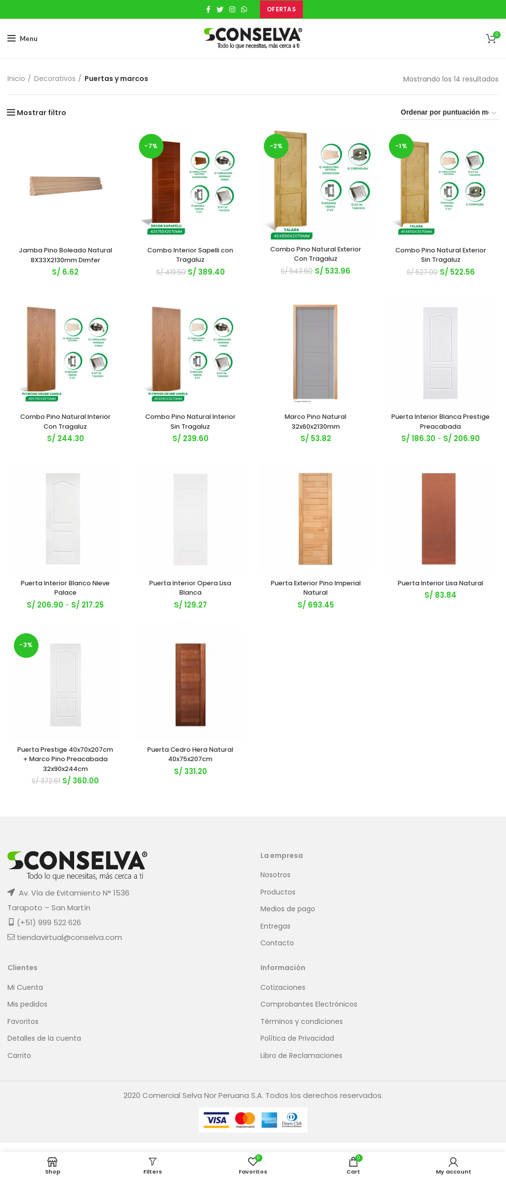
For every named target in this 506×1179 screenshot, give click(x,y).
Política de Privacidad (297, 1048)
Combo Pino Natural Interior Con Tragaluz (63, 434)
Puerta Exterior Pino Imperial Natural (316, 601)
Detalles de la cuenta (44, 1048)
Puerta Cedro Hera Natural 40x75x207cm (189, 769)
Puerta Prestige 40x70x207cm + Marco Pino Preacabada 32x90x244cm (63, 774)
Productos (277, 901)
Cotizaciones (282, 997)
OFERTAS (281, 9)
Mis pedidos (27, 1014)
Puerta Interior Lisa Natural (443, 597)
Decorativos (55, 78)
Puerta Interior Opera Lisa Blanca (190, 601)
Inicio (16, 78)
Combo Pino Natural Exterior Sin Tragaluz (443, 256)
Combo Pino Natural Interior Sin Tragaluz (190, 434)
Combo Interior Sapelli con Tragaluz (189, 256)
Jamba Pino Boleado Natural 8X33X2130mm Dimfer (63, 261)
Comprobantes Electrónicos (308, 1014)
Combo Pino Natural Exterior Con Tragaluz (316, 255)
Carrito (19, 1065)
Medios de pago (287, 919)
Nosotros (275, 885)
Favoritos (23, 1031)
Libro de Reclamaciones (301, 1065)
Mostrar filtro (41, 112)
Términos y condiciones (301, 1031)
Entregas (275, 936)
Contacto (277, 953)
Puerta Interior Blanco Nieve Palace (63, 601)
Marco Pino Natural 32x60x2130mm (316, 434)
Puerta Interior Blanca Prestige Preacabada (442, 434)
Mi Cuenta (25, 997)
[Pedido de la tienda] (449, 114)
